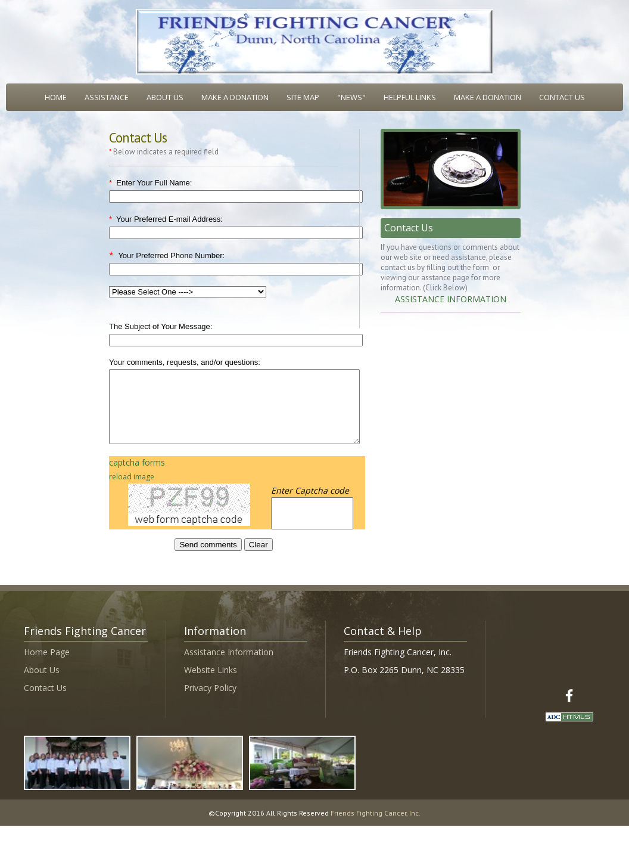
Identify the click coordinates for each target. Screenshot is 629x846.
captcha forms (137, 476)
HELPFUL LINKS (410, 97)
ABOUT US (165, 97)
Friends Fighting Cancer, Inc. (376, 827)
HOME (56, 97)
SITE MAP (303, 97)
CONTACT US (562, 97)
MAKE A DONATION (235, 97)
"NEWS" (351, 97)
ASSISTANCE (107, 97)
